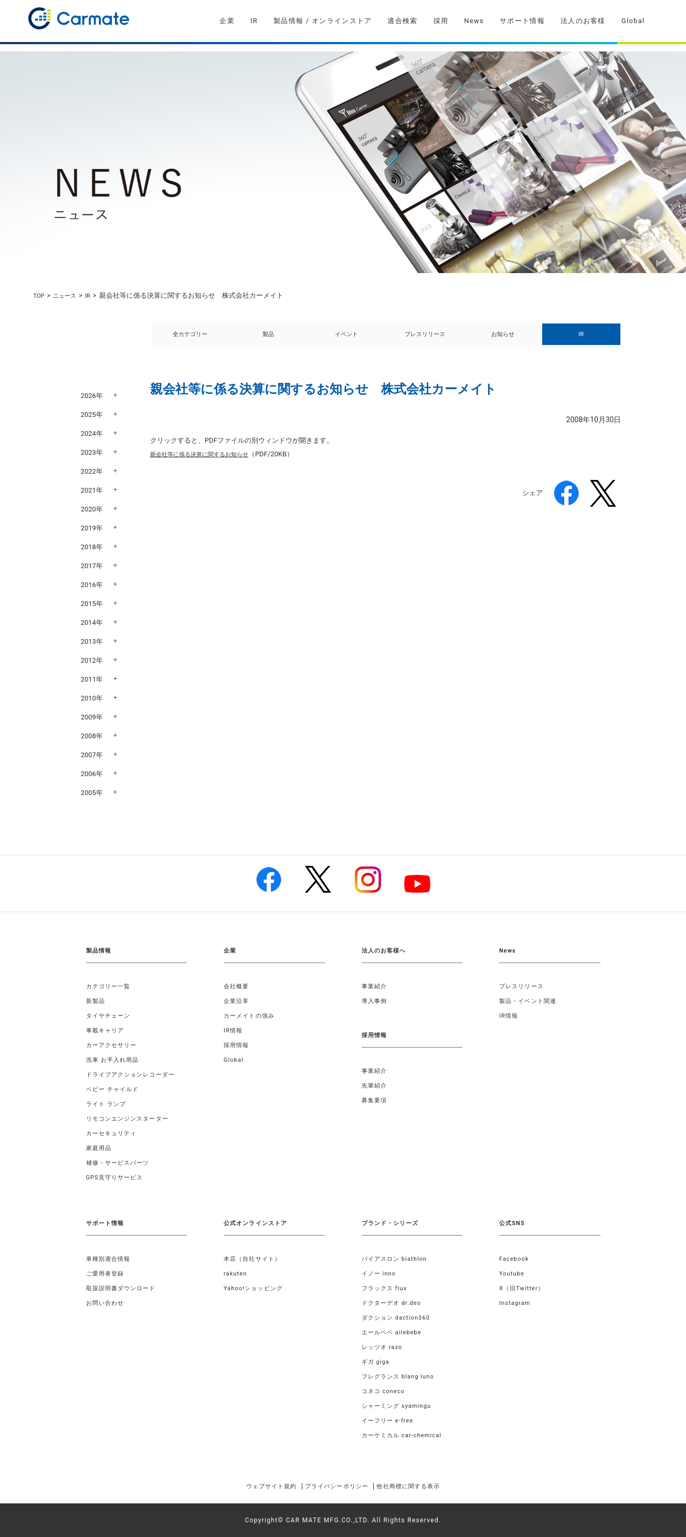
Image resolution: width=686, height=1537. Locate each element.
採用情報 (237, 1045)
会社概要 (237, 986)
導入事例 (375, 1001)
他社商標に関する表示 (424, 1486)
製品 (268, 340)
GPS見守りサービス (117, 1177)
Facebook (515, 1258)
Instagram (516, 1302)
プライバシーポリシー (336, 1486)
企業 (227, 21)
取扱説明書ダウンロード (124, 1288)
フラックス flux (386, 1288)
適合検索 (402, 21)
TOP (40, 295)
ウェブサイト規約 (255, 1486)
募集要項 (375, 1100)
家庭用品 (100, 1148)
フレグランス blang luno (401, 1376)
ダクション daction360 (399, 1317)
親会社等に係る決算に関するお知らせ (208, 465)
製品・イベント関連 (530, 1001)
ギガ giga (377, 1361)
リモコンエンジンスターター (131, 1118)
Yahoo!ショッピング (256, 1288)
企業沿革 (237, 1001)
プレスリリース (425, 340)
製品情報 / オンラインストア (322, 21)
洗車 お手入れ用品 (115, 1059)
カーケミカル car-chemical (405, 1435)
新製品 (96, 1001)
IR (254, 21)
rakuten (236, 1273)
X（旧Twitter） (523, 1288)
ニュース (68, 295)
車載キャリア (107, 1030)
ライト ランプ (108, 1103)
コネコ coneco (385, 1391)
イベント (346, 340)
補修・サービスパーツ (120, 1162)
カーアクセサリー (114, 1045)
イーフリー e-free (390, 1420)
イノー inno (380, 1273)
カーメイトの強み (251, 1015)
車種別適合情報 (110, 1258)
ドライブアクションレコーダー (134, 1074)
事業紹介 (375, 986)
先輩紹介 (375, 1085)
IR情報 (234, 1030)
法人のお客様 (583, 21)
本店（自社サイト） (255, 1258)
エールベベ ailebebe (394, 1332)
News (474, 21)
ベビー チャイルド (115, 1089)
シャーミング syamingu (400, 1405)
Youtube (512, 1273)
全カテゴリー (190, 340)
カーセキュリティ (114, 1133)
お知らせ (502, 340)
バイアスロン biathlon (397, 1258)
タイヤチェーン (110, 1015)
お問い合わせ (107, 1302)
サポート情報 (522, 21)
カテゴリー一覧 (110, 986)
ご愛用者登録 (107, 1273)
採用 (441, 21)
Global (633, 21)
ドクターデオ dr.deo (394, 1302)
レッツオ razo (384, 1347)
